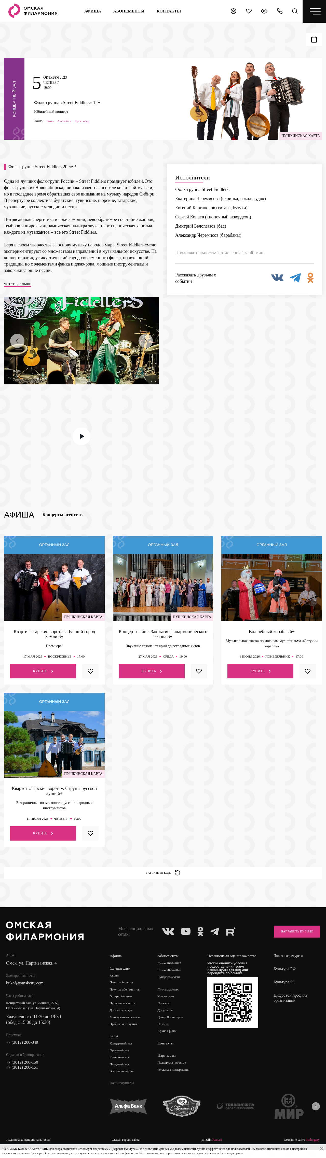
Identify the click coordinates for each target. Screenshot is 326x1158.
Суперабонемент (171, 984)
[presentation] (17, 345)
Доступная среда (122, 1018)
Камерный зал (120, 1066)
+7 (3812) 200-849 (23, 1049)
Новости (165, 1032)
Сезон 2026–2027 (172, 970)
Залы (114, 1044)
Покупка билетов (123, 990)
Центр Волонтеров (173, 1025)
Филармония (170, 996)
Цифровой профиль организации (290, 1004)
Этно (50, 122)
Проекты (165, 1011)
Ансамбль (65, 122)
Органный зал (120, 1059)
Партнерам (168, 1064)
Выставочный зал (123, 1080)
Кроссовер (85, 122)
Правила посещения (125, 1032)
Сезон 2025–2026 (172, 977)
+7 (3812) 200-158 (23, 1070)
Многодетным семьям (126, 1025)
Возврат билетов (122, 1004)
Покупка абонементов (126, 997)
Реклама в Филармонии (176, 1078)
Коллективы (168, 1004)
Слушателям (120, 975)
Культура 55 (284, 989)
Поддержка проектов (174, 1071)
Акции (115, 982)
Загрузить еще (163, 878)
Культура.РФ (285, 975)
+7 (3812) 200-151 (23, 1075)
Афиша (91, 11)
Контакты (167, 1051)
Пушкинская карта (124, 1011)
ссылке (239, 985)
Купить (43, 676)
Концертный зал (122, 1052)
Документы (167, 1018)
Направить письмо (293, 938)
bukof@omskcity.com (26, 990)
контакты (168, 11)
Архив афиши (169, 1039)
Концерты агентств (62, 519)
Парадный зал (120, 1073)
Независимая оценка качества (227, 965)
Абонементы (127, 11)
